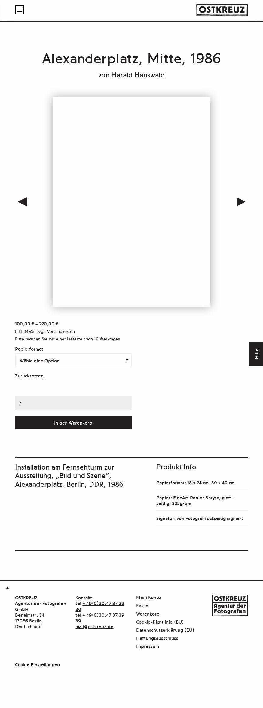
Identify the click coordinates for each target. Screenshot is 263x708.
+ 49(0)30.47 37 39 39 (99, 617)
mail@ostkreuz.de (94, 626)
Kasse (142, 605)
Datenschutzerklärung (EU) (165, 630)
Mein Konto (148, 597)
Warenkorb (148, 614)
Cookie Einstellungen (37, 664)
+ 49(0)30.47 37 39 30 (99, 606)
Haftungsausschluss (157, 638)
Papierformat (29, 348)
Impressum (147, 646)
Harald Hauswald (138, 74)
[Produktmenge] (73, 403)
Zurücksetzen (29, 375)
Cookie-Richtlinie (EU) (160, 622)
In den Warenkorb (73, 422)
